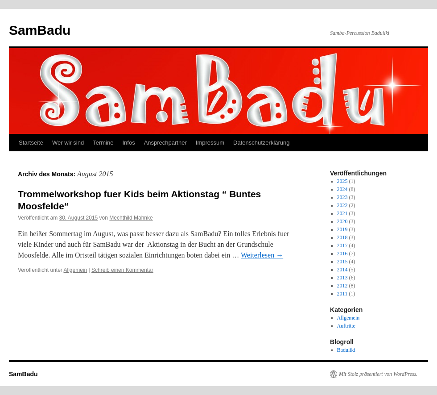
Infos (128, 142)
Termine (103, 142)
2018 (342, 237)
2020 (342, 221)
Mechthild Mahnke (131, 218)
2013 (342, 277)
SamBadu (39, 30)
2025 (342, 181)
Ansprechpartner (165, 142)
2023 (342, 197)
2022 (342, 205)
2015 (342, 261)
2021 (342, 213)
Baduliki (346, 350)
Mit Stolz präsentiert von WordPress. (378, 374)
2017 (342, 245)
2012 (342, 286)
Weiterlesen (262, 255)
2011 (342, 294)
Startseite (31, 142)
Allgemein (75, 270)
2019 (342, 229)
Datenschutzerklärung (261, 142)
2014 (342, 269)
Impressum (210, 142)
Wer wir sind (68, 142)
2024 (342, 189)
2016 (342, 253)
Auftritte (346, 326)
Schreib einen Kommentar (122, 270)
